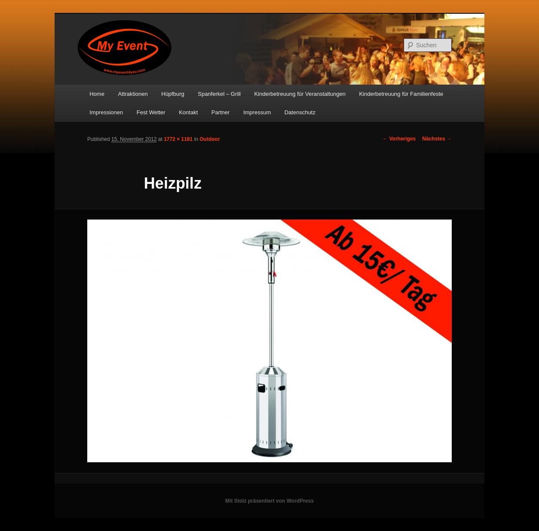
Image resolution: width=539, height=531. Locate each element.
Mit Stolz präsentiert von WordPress (269, 501)
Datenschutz (300, 112)
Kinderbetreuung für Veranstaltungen (300, 94)
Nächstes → (437, 139)
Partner (220, 112)
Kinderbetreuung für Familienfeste (401, 94)
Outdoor (209, 139)
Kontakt (188, 112)
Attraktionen (132, 94)
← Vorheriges (399, 139)
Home (96, 94)
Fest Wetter (151, 112)
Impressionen (106, 112)
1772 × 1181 (178, 139)
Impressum (257, 112)
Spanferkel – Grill (219, 94)
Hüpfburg (172, 94)
